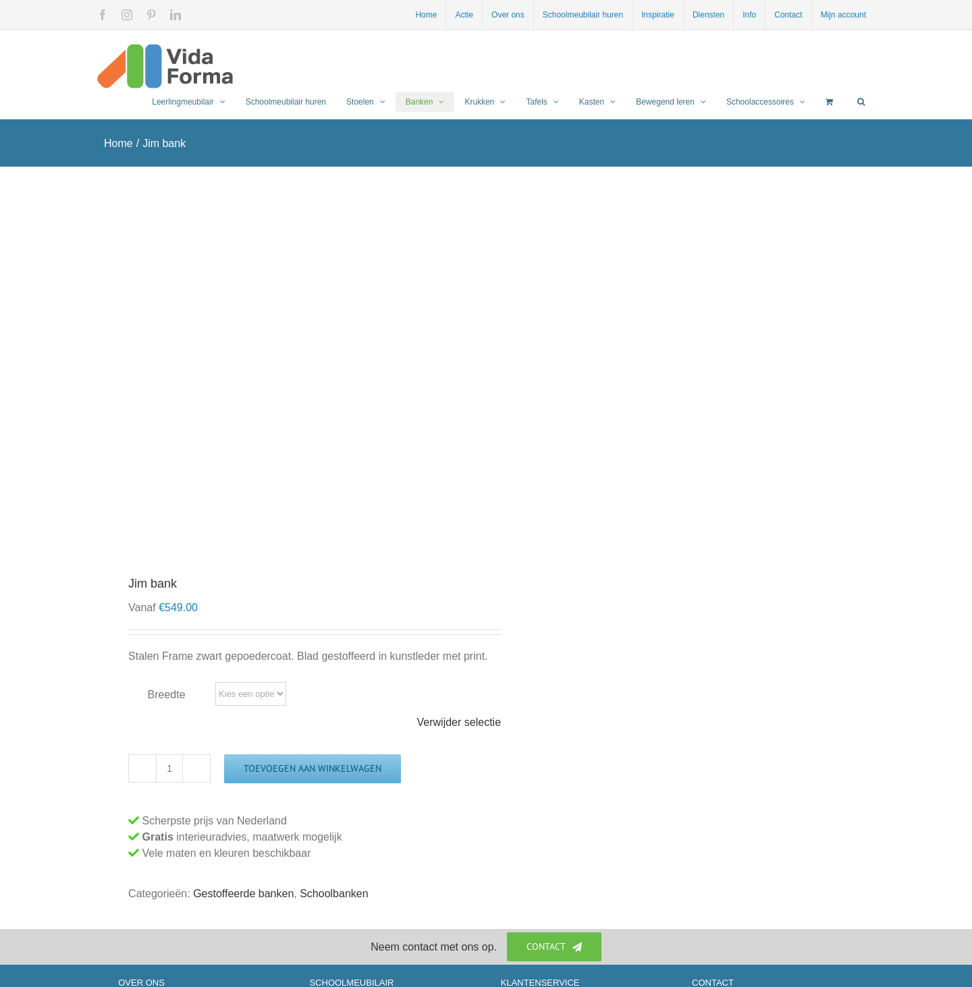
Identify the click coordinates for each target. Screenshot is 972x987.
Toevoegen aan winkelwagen (312, 768)
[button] (861, 102)
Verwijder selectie (459, 722)
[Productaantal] (169, 768)
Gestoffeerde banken (243, 893)
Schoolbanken (334, 893)
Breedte (167, 694)
